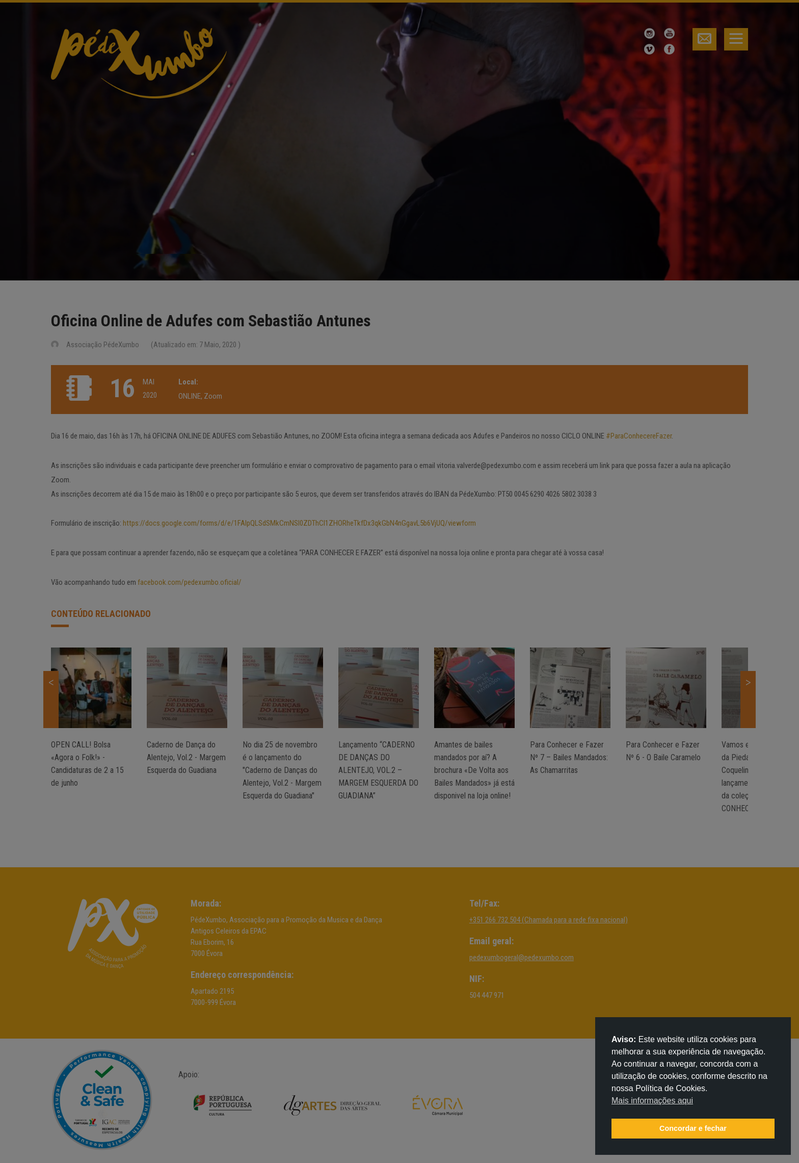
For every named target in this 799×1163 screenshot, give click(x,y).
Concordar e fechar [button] (693, 1128)
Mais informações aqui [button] (652, 1100)
